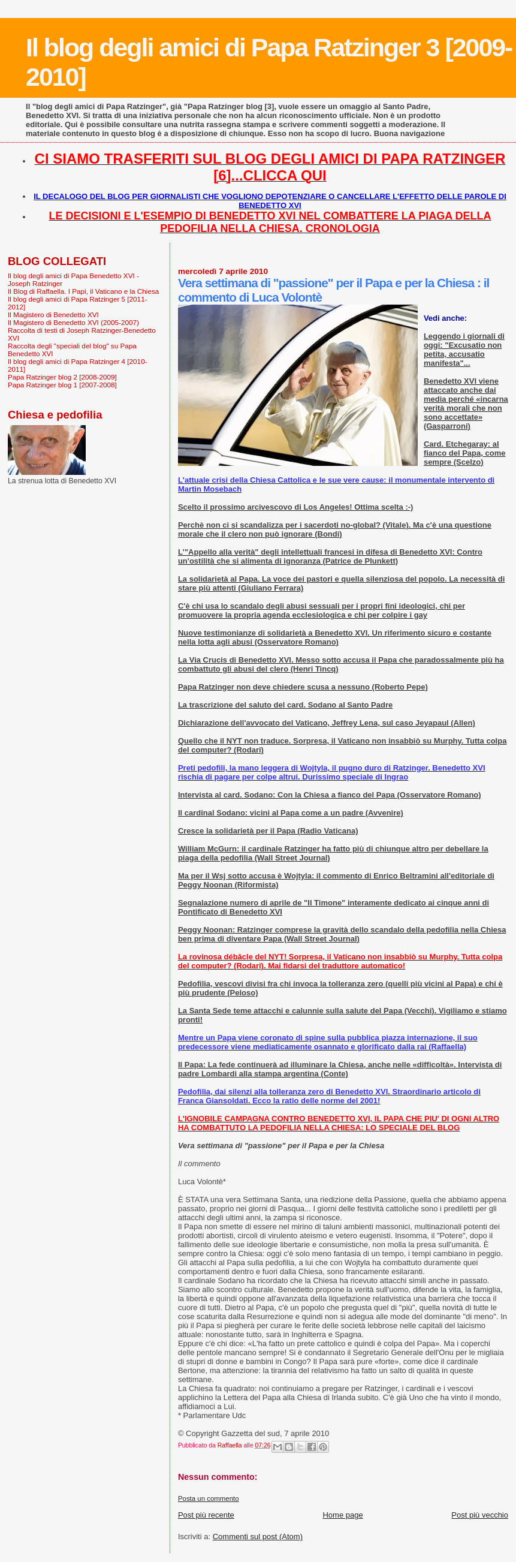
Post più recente (206, 1514)
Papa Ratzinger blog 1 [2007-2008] (62, 385)
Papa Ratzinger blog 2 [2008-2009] (62, 377)
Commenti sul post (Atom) (258, 1536)
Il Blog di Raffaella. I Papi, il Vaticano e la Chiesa (83, 291)
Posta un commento (208, 1498)
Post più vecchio (479, 1514)
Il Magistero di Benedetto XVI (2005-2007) (73, 322)
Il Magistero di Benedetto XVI (53, 314)
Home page (342, 1514)
